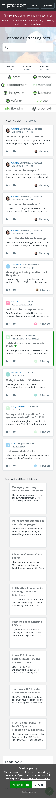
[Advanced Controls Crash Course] (28, 565)
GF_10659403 (17, 335)
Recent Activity (13, 120)
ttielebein (16, 265)
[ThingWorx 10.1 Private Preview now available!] (28, 700)
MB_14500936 (18, 407)
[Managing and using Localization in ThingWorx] (28, 498)
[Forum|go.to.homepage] (14, 5)
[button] (28, 792)
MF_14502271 (18, 301)
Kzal (13, 443)
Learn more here (32, 24)
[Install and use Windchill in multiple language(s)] (28, 532)
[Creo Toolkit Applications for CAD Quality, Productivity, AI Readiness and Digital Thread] (28, 734)
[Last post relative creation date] (44, 151)
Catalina (15, 129)
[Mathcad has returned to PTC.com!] (28, 633)
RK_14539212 (17, 373)
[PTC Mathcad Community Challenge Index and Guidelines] (28, 599)
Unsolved (31, 120)
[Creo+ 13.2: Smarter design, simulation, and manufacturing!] (28, 666)
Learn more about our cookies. (35, 778)
